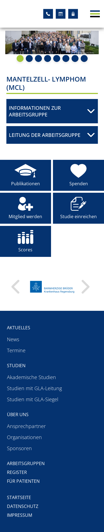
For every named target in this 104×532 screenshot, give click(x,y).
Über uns (18, 414)
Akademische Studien (31, 377)
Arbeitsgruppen (26, 463)
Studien (16, 366)
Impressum (19, 515)
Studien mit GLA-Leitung (34, 388)
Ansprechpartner (26, 426)
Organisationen (24, 437)
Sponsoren (19, 448)
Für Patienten (23, 481)
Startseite (19, 497)
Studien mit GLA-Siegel (32, 399)
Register (17, 472)
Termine (16, 350)
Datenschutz (22, 506)
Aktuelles (18, 328)
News (13, 339)
